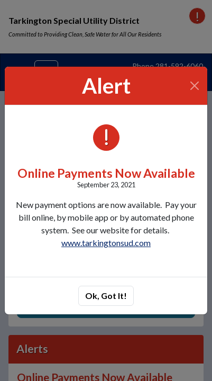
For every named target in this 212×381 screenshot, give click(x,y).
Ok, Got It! (106, 296)
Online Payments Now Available (106, 173)
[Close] (195, 85)
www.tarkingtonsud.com (106, 243)
